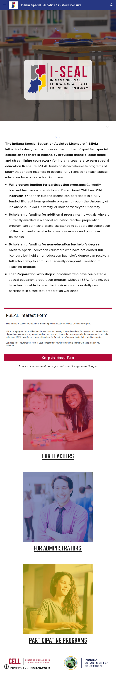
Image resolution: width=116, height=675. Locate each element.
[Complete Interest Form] (58, 357)
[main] (58, 218)
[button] (4, 5)
